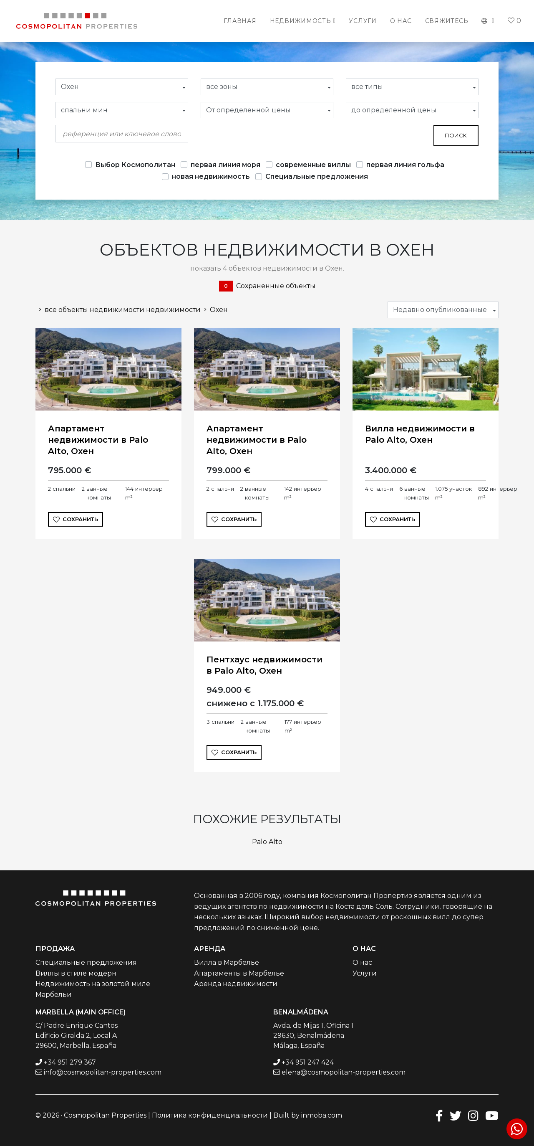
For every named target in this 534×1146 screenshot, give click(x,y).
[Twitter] (455, 1115)
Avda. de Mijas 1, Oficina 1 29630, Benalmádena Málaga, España (313, 1036)
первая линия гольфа (405, 165)
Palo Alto (267, 842)
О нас (401, 21)
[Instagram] (473, 1115)
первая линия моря (225, 165)
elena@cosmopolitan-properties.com (344, 1072)
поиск (456, 135)
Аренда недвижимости (235, 984)
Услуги (363, 21)
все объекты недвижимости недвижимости (118, 310)
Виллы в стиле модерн (75, 973)
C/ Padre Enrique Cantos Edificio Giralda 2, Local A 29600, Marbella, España (76, 1036)
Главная (240, 21)
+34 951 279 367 (70, 1062)
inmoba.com (321, 1115)
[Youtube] (492, 1115)
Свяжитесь (447, 21)
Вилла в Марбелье (226, 962)
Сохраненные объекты (267, 286)
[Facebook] (439, 1115)
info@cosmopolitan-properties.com (102, 1072)
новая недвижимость (211, 176)
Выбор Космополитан (135, 165)
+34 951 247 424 (308, 1062)
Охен (214, 310)
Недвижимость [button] (300, 21)
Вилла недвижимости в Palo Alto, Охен (420, 434)
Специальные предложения (316, 176)
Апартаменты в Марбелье (239, 973)
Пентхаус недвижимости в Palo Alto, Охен (264, 665)
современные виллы (313, 165)
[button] (488, 21)
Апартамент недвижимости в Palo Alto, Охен (98, 439)
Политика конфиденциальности (210, 1115)
